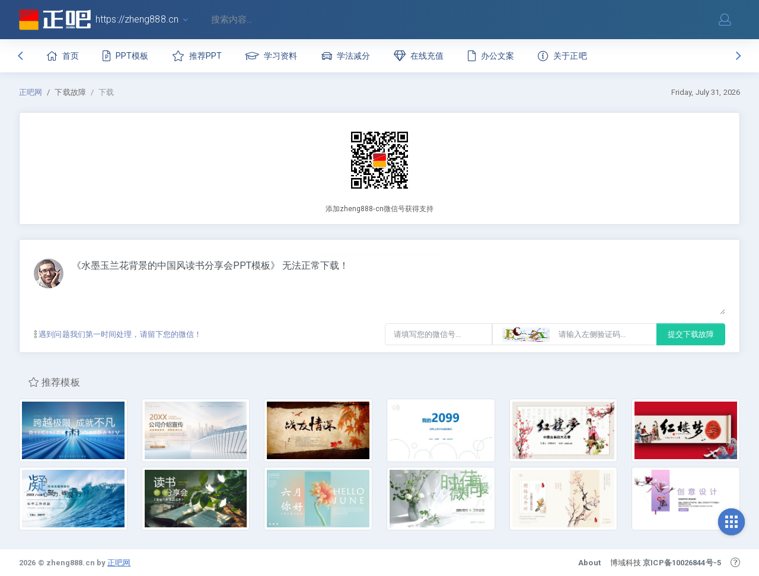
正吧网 (30, 92)
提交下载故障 (691, 334)
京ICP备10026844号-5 (682, 562)
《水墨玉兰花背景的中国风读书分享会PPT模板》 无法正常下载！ (398, 286)
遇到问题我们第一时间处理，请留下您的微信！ (118, 334)
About (589, 562)
